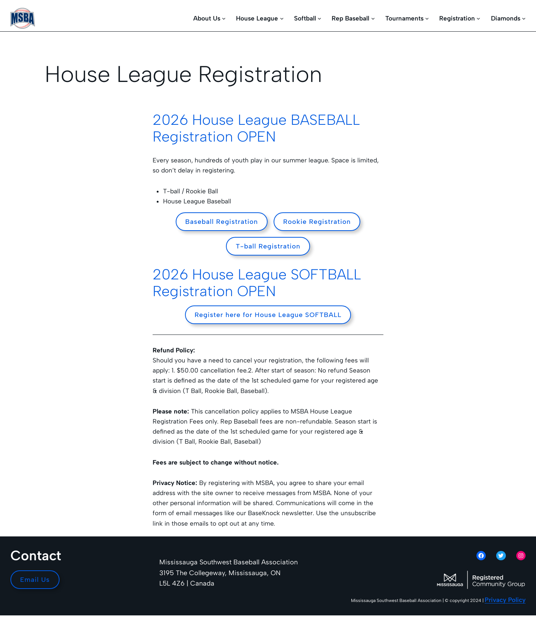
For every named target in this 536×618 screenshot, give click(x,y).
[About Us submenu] (224, 18)
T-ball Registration (268, 246)
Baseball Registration (221, 222)
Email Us (35, 580)
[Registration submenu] (478, 18)
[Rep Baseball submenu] (373, 18)
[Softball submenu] (319, 18)
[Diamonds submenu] (524, 18)
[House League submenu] (282, 18)
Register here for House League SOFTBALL (268, 315)
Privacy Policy (505, 599)
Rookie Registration (317, 222)
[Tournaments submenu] (427, 18)
